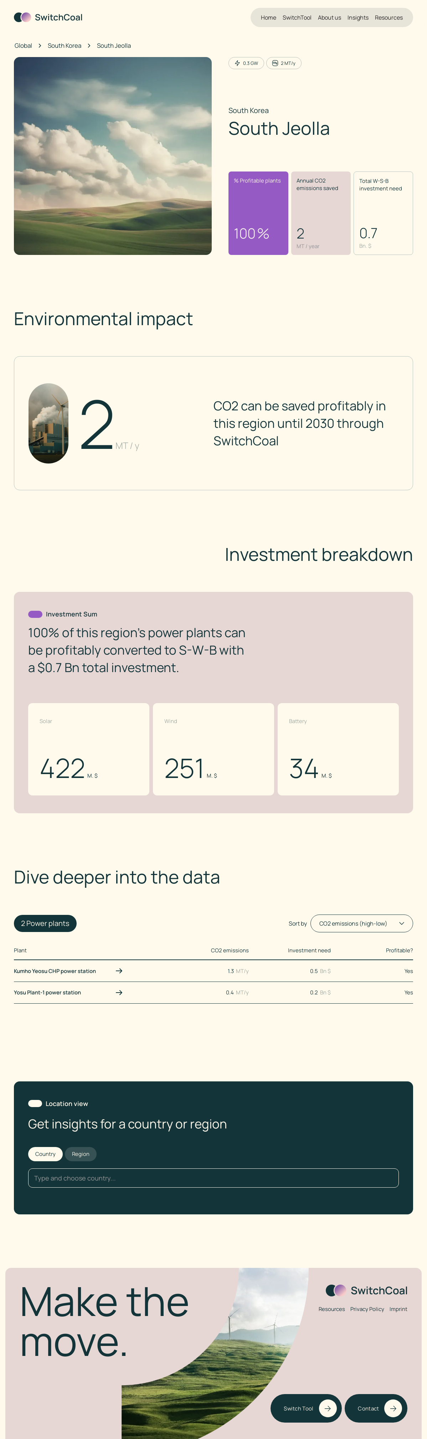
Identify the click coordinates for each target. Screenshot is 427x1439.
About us (329, 17)
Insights (358, 17)
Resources (389, 17)
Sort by (298, 923)
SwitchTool (297, 17)
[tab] (45, 1154)
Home (268, 17)
